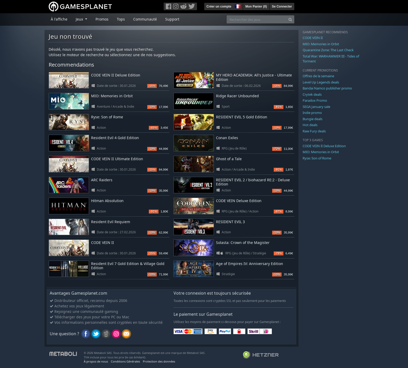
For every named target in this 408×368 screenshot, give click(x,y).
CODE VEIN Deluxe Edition (239, 200)
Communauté (145, 19)
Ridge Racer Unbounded (237, 95)
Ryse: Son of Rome (107, 116)
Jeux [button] (80, 19)
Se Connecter (282, 6)
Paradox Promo (315, 100)
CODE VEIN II (102, 242)
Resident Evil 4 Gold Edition (115, 137)
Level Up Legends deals (321, 82)
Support (172, 19)
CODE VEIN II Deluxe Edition (115, 75)
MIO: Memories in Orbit (112, 95)
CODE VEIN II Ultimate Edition (117, 158)
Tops (121, 19)
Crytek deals (312, 94)
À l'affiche (59, 19)
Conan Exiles (227, 137)
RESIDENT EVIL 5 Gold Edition (241, 116)
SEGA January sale (316, 106)
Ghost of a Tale (229, 158)
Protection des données (159, 361)
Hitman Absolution (107, 200)
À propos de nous (96, 361)
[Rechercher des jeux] (256, 19)
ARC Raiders (101, 179)
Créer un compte (219, 6)
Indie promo (312, 112)
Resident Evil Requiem (110, 221)
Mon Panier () (256, 6)
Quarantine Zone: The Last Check (328, 50)
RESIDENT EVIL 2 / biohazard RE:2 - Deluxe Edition (253, 182)
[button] (237, 5)
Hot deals (310, 124)
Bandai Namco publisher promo (327, 88)
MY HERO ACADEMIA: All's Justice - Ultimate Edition (254, 77)
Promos (102, 19)
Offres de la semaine (318, 76)
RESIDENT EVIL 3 (230, 221)
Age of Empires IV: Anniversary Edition (249, 263)
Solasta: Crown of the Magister (243, 242)
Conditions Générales (125, 361)
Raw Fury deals (314, 131)
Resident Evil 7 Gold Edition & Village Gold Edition (127, 265)
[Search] (290, 19)
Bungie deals (312, 119)
